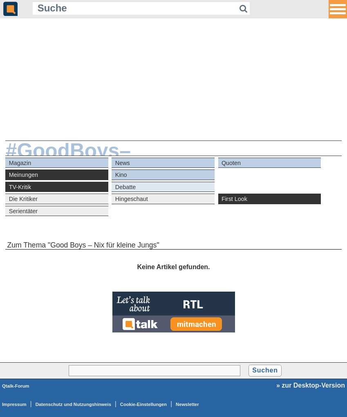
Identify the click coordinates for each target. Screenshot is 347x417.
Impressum (14, 404)
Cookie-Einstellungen (143, 404)
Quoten (231, 163)
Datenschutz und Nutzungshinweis (73, 404)
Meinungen (23, 175)
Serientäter (23, 211)
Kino (121, 175)
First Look (234, 199)
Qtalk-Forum (15, 386)
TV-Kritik (20, 187)
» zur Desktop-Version (310, 385)
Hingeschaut (131, 199)
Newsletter (187, 404)
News (122, 163)
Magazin (20, 163)
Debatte (125, 187)
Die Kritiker (23, 199)
